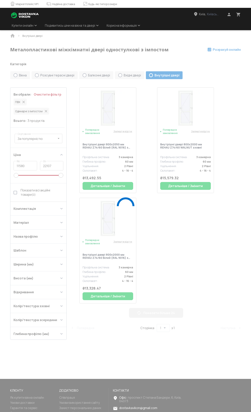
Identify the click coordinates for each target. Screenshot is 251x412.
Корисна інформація (123, 25)
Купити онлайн (24, 25)
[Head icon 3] (238, 14)
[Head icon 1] (229, 14)
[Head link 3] (210, 14)
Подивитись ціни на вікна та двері (72, 25)
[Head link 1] (25, 15)
